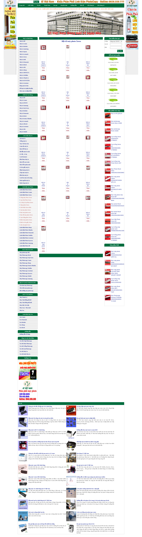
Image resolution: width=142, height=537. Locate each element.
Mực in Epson (23, 51)
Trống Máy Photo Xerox (26, 197)
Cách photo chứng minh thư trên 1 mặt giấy (88, 488)
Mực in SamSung (24, 49)
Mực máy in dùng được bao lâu (36, 512)
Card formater (23, 157)
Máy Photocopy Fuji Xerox (26, 257)
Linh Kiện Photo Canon (26, 192)
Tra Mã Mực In (24, 351)
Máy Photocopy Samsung (26, 278)
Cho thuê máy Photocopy (26, 285)
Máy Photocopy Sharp (25, 263)
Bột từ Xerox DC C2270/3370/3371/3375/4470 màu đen (88, 64)
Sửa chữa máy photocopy (26, 288)
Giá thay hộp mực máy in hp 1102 (85, 406)
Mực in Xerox (23, 57)
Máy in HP (22, 97)
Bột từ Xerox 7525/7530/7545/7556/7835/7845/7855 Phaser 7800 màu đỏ (43, 64)
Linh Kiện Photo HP (25, 246)
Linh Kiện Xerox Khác (25, 207)
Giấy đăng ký (90, 5)
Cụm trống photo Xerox (26, 217)
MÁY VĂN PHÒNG (28, 294)
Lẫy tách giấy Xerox (25, 225)
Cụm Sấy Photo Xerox (25, 200)
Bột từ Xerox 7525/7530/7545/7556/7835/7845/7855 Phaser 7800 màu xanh (43, 94)
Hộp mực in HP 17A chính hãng (36, 430)
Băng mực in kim (24, 85)
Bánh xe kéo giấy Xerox (26, 222)
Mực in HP (22, 41)
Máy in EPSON (23, 103)
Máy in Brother (24, 111)
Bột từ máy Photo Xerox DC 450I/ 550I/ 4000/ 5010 (43, 184)
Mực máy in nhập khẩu (26, 91)
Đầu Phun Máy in (24, 159)
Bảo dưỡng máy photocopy (26, 290)
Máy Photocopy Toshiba (26, 268)
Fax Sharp (22, 325)
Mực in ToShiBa (24, 75)
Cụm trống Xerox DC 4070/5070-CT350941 (116, 155)
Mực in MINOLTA (24, 72)
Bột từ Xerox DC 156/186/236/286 (88, 184)
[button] (53, 23)
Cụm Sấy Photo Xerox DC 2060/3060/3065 (115, 221)
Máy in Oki (22, 129)
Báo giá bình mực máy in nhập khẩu (86, 418)
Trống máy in (23, 141)
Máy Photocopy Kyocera (26, 273)
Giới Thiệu (30, 5)
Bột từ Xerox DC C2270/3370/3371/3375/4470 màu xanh (67, 214)
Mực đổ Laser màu (24, 162)
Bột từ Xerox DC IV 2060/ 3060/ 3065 (67, 64)
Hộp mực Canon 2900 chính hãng (36, 477)
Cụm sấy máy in (24, 146)
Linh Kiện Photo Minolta (26, 230)
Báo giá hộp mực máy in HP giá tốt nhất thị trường (41, 524)
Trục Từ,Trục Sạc (24, 143)
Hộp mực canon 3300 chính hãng (36, 465)
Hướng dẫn (28, 331)
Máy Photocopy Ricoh (25, 255)
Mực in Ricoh (23, 64)
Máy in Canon (23, 100)
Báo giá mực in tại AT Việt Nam (85, 465)
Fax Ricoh (22, 327)
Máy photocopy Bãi (24, 252)
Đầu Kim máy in (24, 175)
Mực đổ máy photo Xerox (26, 215)
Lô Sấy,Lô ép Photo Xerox (26, 202)
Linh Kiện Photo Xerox (26, 195)
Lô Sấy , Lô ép (23, 154)
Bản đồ (82, 5)
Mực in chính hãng (28, 38)
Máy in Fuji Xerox (24, 108)
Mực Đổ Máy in (24, 149)
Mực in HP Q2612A (116, 113)
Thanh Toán (47, 5)
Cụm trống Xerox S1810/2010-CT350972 (116, 138)
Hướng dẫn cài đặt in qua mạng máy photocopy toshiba (91, 477)
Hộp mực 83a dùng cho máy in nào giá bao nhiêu (40, 418)
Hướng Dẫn (74, 5)
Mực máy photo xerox (25, 212)
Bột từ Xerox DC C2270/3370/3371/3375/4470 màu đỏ (67, 184)
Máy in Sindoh (23, 131)
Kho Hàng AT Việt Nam (83, 453)
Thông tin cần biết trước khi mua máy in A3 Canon (41, 453)
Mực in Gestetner (24, 83)
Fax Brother (23, 322)
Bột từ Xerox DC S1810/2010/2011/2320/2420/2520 (88, 214)
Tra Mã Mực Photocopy (26, 343)
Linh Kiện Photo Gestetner (26, 238)
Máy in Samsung (24, 105)
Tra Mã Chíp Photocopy (26, 341)
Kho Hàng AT (100, 5)
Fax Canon (22, 317)
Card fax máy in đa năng (26, 177)
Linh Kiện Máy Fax (28, 314)
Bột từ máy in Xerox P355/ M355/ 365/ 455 (67, 124)
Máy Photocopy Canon (25, 260)
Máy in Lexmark (24, 121)
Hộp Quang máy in (24, 170)
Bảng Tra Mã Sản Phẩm (27, 338)
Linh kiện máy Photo (27, 187)
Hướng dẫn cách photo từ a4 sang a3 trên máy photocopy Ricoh (93, 500)
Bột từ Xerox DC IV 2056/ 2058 (67, 94)
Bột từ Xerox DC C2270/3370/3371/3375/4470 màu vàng (88, 94)
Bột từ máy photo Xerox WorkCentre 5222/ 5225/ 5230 (43, 244)
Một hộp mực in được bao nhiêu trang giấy (88, 441)
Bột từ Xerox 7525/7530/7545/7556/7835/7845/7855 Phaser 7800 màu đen (43, 124)
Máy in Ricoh (23, 116)
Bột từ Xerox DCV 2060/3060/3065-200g (88, 154)
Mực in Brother (24, 46)
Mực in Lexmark (24, 54)
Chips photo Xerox (24, 205)
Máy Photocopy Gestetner (26, 271)
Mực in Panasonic (24, 62)
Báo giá (55, 5)
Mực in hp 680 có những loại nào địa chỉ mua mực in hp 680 (43, 441)
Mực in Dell (23, 59)
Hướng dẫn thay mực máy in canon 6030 (87, 430)
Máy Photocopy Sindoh (25, 276)
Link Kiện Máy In (27, 135)
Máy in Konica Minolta (25, 118)
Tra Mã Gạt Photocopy (25, 349)
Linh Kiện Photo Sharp (26, 227)
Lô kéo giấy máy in (24, 167)
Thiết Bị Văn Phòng (28, 95)
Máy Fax (22, 310)
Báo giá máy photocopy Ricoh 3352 (85, 524)
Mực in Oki (23, 67)
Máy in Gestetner (24, 126)
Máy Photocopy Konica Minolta (28, 265)
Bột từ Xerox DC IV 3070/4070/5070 (67, 154)
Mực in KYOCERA (25, 80)
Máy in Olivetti (23, 124)
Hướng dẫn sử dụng (25, 334)
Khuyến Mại (64, 5)
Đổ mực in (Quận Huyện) (26, 88)
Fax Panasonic (23, 319)
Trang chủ (21, 5)
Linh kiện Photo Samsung (26, 243)
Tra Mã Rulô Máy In (25, 354)
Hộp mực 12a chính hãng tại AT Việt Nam (39, 488)
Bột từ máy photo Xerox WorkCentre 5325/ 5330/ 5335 (43, 214)
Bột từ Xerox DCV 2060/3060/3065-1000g (88, 124)
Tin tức (39, 5)
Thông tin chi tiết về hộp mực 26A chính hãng (40, 406)
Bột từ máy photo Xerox (26, 220)
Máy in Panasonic (24, 113)
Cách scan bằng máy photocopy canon (86, 512)
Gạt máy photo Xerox (25, 210)
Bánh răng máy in (24, 183)
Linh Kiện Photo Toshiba (26, 235)
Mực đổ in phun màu (25, 164)
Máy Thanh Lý (23, 297)
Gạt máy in (22, 138)
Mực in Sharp (23, 70)
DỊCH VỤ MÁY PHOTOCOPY (28, 282)
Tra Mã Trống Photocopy (26, 346)
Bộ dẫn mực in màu (25, 151)
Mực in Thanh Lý (24, 78)
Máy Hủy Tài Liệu (24, 305)
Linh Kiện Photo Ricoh (25, 189)
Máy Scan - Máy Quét (25, 307)
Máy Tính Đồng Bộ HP (25, 300)
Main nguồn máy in (25, 180)
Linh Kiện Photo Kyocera (26, 240)
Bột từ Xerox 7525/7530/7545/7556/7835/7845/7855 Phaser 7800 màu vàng (43, 154)
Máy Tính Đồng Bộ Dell (26, 302)
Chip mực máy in (24, 172)
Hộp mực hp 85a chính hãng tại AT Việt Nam (40, 500)
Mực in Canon (23, 43)
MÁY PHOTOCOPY (27, 249)
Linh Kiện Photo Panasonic (27, 232)
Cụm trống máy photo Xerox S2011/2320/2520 (116, 282)
